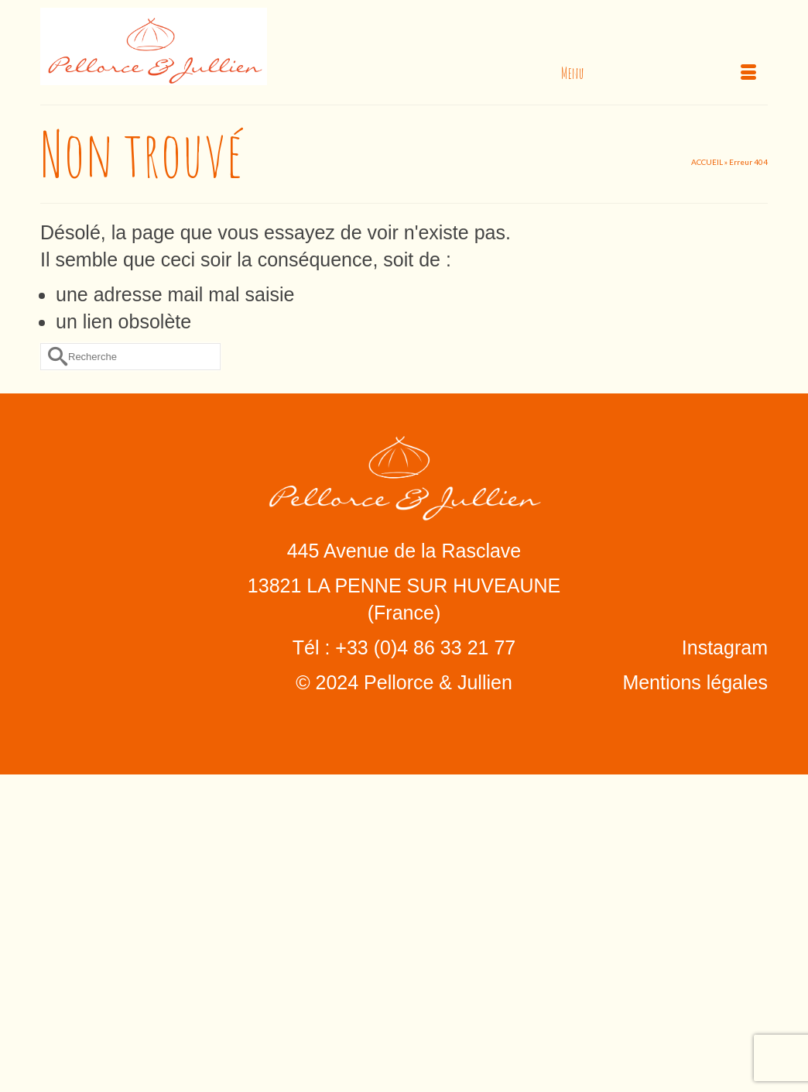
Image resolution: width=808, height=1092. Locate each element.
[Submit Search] (51, 356)
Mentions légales (695, 682)
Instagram (725, 647)
